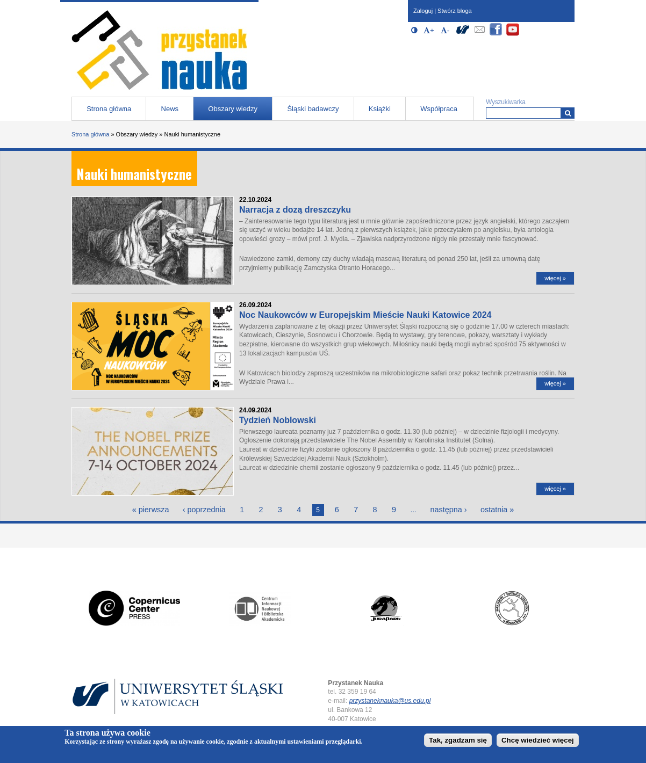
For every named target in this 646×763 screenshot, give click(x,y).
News (170, 109)
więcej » (555, 278)
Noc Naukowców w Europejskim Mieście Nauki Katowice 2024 (365, 314)
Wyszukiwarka (506, 102)
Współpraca (438, 109)
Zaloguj (423, 11)
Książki (380, 109)
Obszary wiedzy (232, 109)
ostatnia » (497, 509)
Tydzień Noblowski (277, 420)
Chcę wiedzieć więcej (537, 742)
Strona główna (109, 109)
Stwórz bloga (454, 11)
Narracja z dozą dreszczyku (295, 209)
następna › (448, 509)
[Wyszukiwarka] (568, 113)
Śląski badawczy (313, 109)
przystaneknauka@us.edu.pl (390, 700)
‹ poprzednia (204, 509)
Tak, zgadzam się (458, 742)
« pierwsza (150, 509)
